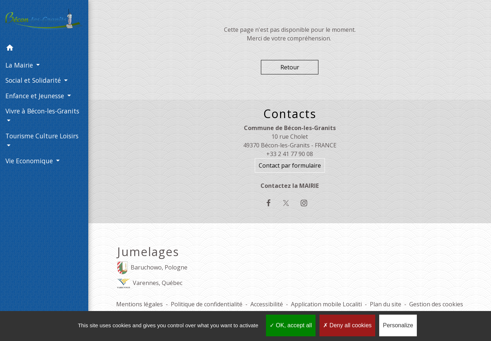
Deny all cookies (347, 325)
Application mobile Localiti (326, 304)
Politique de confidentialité (206, 304)
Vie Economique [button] (30, 160)
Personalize (398, 325)
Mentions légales (139, 304)
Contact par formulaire (290, 165)
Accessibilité (266, 304)
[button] (44, 48)
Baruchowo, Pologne (152, 268)
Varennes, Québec (149, 283)
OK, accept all (291, 325)
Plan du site (385, 304)
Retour (289, 67)
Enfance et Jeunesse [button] (35, 95)
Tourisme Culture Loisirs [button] (42, 135)
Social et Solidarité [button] (34, 80)
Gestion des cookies (436, 304)
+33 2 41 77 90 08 (289, 154)
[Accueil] (44, 20)
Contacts (289, 114)
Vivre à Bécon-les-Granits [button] (42, 111)
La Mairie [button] (20, 65)
